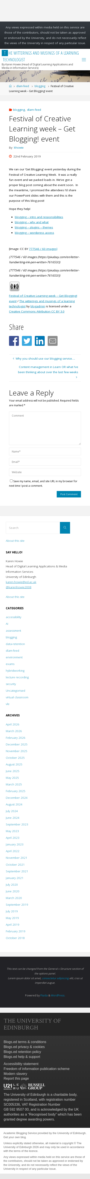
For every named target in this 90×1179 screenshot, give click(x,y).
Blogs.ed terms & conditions (25, 1042)
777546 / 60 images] (43, 249)
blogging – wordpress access (34, 233)
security (11, 684)
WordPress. (58, 995)
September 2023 (17, 824)
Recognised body (42, 1114)
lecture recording (17, 677)
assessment (13, 631)
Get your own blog (14, 1137)
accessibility (13, 617)
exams (10, 664)
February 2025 (15, 791)
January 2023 (14, 844)
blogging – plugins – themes (34, 227)
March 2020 (14, 898)
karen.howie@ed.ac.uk (21, 582)
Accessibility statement (21, 1064)
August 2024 (14, 804)
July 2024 (12, 811)
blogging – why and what (32, 222)
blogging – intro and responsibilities (39, 217)
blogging (40, 86)
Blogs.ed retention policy (22, 1052)
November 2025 (16, 751)
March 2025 (14, 784)
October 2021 (15, 865)
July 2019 (12, 911)
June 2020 (12, 891)
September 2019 (17, 905)
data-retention (15, 644)
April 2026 (12, 724)
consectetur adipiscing (55, 978)
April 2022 (12, 851)
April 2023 (12, 838)
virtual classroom (17, 697)
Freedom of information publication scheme (37, 1069)
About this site (15, 541)
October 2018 (15, 938)
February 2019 (15, 931)
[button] (14, 341)
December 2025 (16, 744)
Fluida (44, 995)
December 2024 (16, 798)
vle (7, 704)
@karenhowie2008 (18, 587)
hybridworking (15, 671)
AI (7, 624)
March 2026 (14, 731)
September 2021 (17, 871)
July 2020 (12, 885)
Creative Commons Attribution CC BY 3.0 (36, 311)
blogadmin (38, 306)
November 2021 (16, 858)
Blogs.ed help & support (22, 1057)
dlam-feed (22, 86)
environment (14, 657)
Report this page (16, 1078)
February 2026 (15, 738)
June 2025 (12, 771)
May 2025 (12, 778)
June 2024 (12, 818)
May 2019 (12, 918)
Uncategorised (15, 691)
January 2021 (14, 878)
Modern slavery (15, 1074)
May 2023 (12, 831)
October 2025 (15, 758)
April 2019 (12, 925)
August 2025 (14, 764)
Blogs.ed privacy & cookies (24, 1047)
